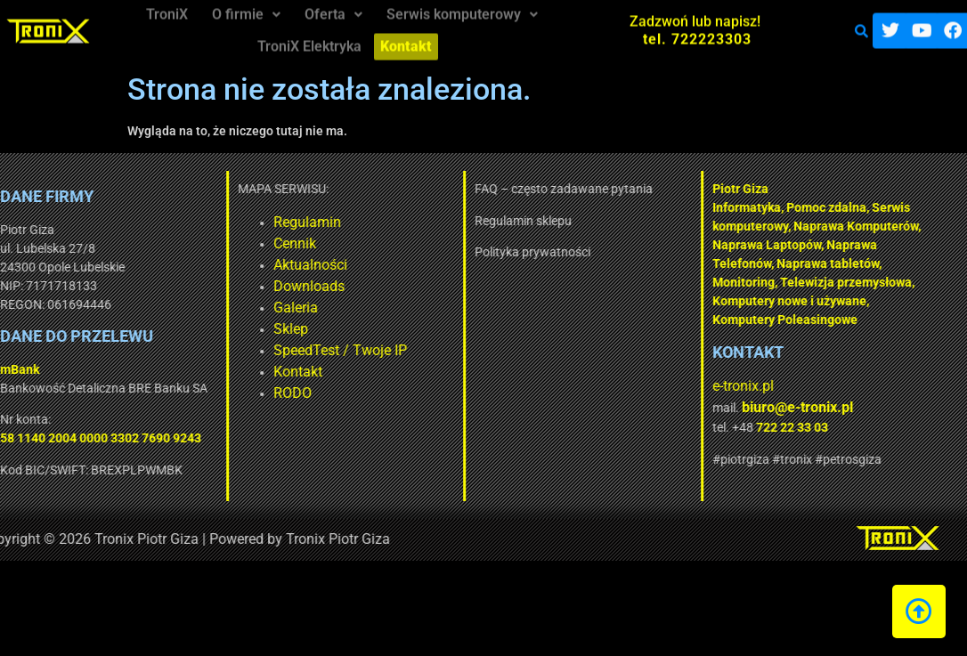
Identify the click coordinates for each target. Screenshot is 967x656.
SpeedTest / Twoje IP (210, 350)
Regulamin (177, 222)
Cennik (164, 243)
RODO (162, 393)
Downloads (179, 286)
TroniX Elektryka (311, 37)
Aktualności (180, 264)
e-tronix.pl (613, 385)
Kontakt (167, 371)
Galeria (165, 307)
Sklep (160, 328)
